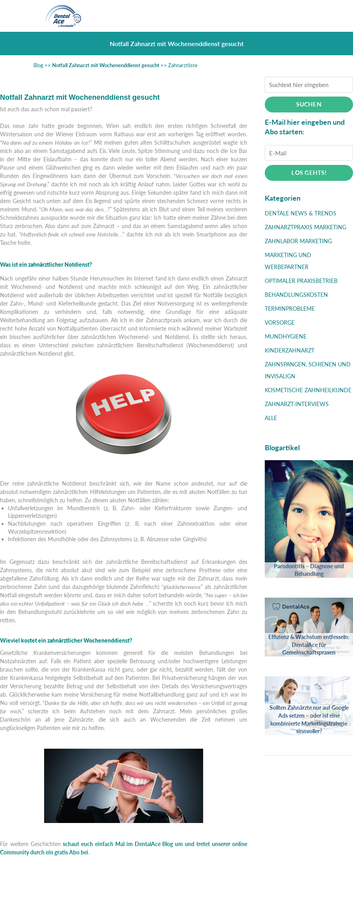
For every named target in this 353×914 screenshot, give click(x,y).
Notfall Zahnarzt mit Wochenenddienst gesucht (105, 65)
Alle (271, 417)
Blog (38, 65)
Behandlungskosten (296, 294)
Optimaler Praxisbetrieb (301, 280)
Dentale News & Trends (300, 213)
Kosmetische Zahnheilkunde (308, 390)
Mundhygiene (285, 336)
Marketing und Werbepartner (288, 261)
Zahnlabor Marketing (298, 241)
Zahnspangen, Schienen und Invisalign (308, 370)
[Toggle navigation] (303, 16)
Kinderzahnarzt (289, 350)
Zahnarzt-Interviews (297, 404)
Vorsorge (280, 322)
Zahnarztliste (183, 65)
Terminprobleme (290, 308)
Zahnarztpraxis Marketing (305, 227)
